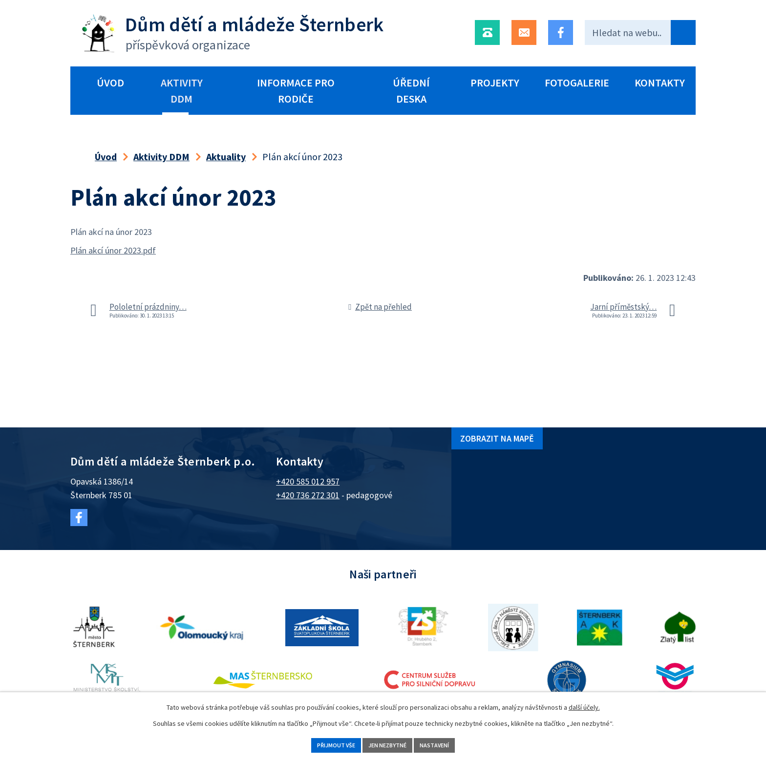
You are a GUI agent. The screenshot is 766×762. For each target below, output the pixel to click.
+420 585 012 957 (308, 481)
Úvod (110, 82)
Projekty (494, 82)
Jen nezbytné (388, 744)
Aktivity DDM (182, 91)
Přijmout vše (322, 744)
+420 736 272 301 (308, 495)
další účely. (584, 704)
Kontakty (660, 82)
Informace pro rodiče (296, 91)
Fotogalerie (577, 82)
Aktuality (226, 156)
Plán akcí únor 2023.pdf (113, 250)
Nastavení (449, 744)
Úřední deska (411, 91)
